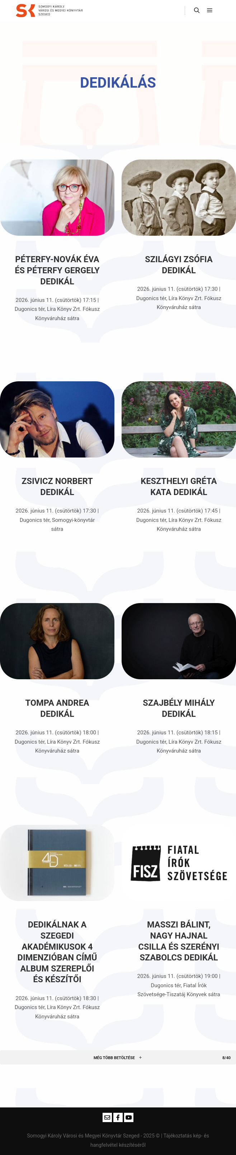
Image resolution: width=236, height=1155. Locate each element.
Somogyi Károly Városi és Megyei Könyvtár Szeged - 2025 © (94, 1136)
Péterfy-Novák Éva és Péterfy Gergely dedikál (57, 270)
